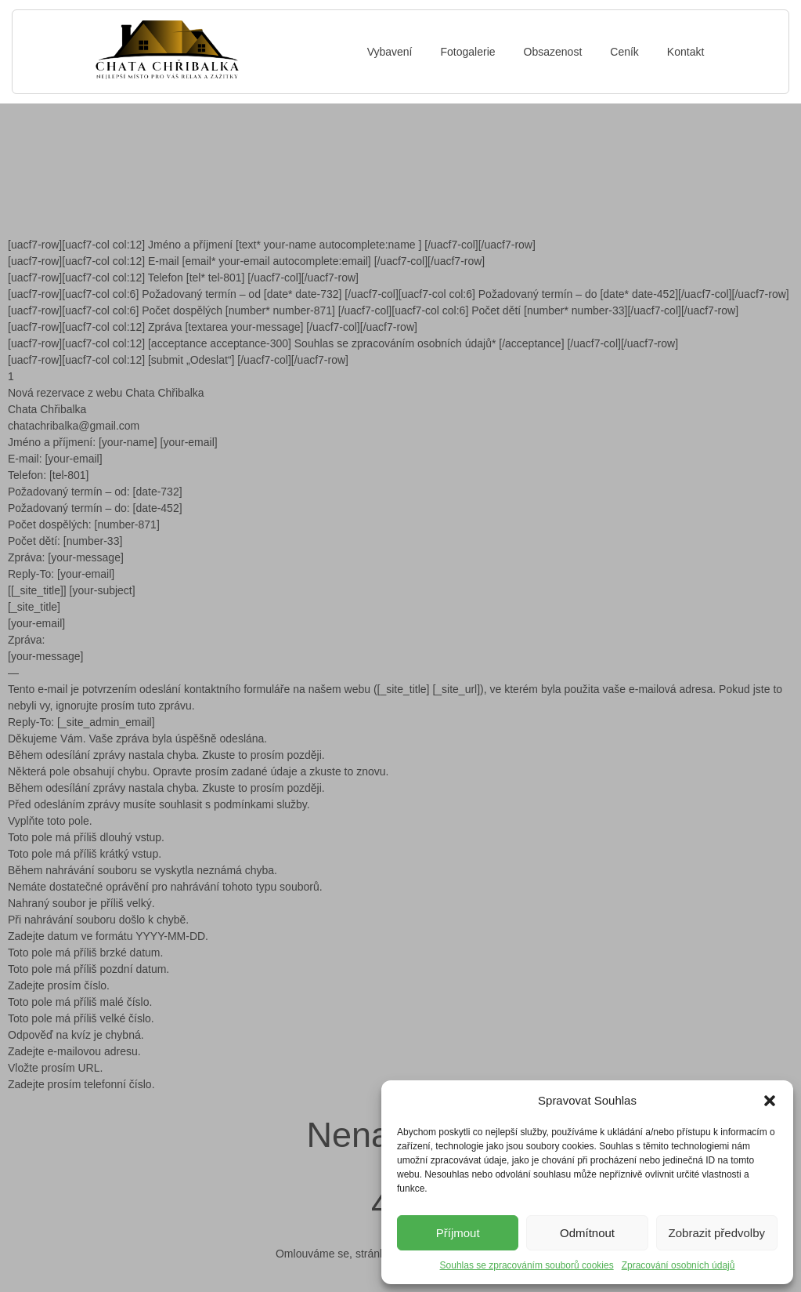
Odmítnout (587, 1232)
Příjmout (458, 1232)
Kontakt (685, 51)
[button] (770, 1101)
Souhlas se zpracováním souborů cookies (527, 1265)
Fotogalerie (468, 51)
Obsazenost (553, 51)
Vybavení (390, 51)
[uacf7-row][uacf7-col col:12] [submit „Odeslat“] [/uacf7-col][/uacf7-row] (178, 360)
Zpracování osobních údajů (678, 1265)
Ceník (624, 51)
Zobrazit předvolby (717, 1232)
